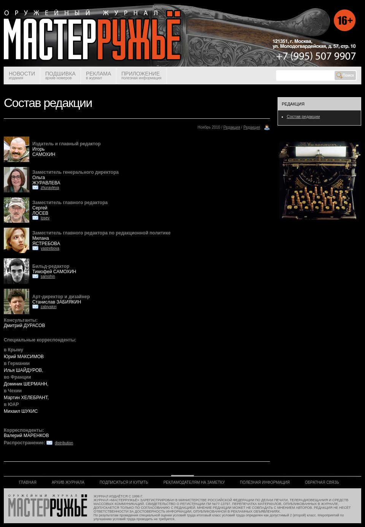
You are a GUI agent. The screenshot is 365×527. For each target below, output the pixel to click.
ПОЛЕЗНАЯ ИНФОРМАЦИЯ (265, 482)
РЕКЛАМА (98, 75)
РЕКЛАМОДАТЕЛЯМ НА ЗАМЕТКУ (194, 482)
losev (45, 218)
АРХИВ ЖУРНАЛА (68, 482)
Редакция (232, 127)
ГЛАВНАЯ (27, 482)
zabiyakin (49, 307)
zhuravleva (50, 188)
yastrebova (50, 248)
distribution (64, 443)
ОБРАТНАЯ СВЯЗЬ (322, 482)
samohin (48, 276)
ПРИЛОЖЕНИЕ (141, 75)
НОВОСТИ (22, 75)
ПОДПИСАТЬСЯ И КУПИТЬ (124, 482)
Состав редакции (303, 116)
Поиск (345, 75)
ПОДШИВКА (60, 75)
